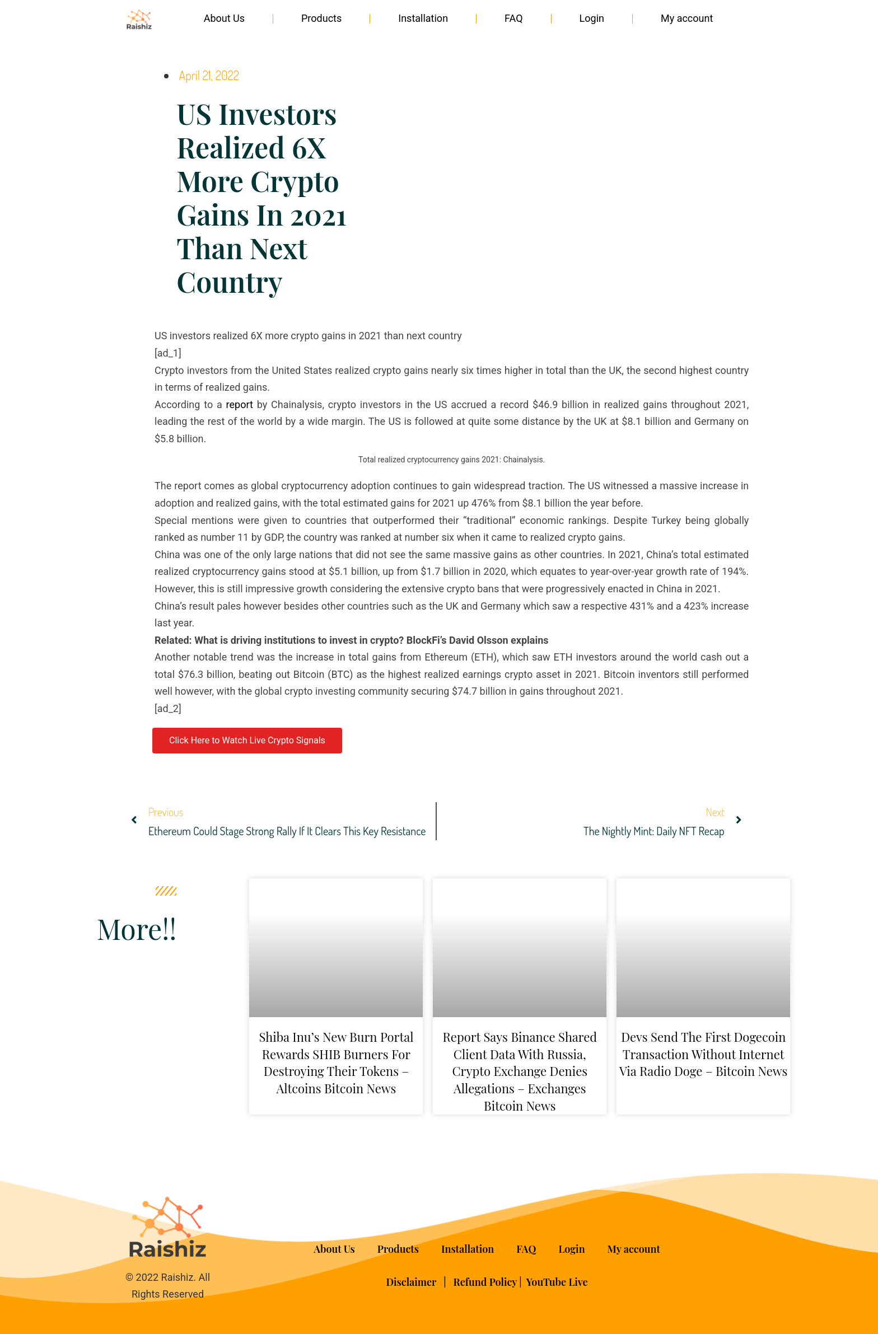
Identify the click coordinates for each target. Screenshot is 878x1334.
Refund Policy (485, 1282)
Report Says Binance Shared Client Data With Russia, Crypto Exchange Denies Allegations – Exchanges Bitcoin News (520, 1071)
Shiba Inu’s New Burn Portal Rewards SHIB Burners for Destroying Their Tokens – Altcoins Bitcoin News (336, 1062)
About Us (224, 18)
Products (321, 18)
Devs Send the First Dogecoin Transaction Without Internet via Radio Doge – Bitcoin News (703, 1054)
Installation (423, 18)
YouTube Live (557, 1282)
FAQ (513, 18)
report (239, 404)
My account (687, 18)
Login (592, 18)
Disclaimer (412, 1282)
